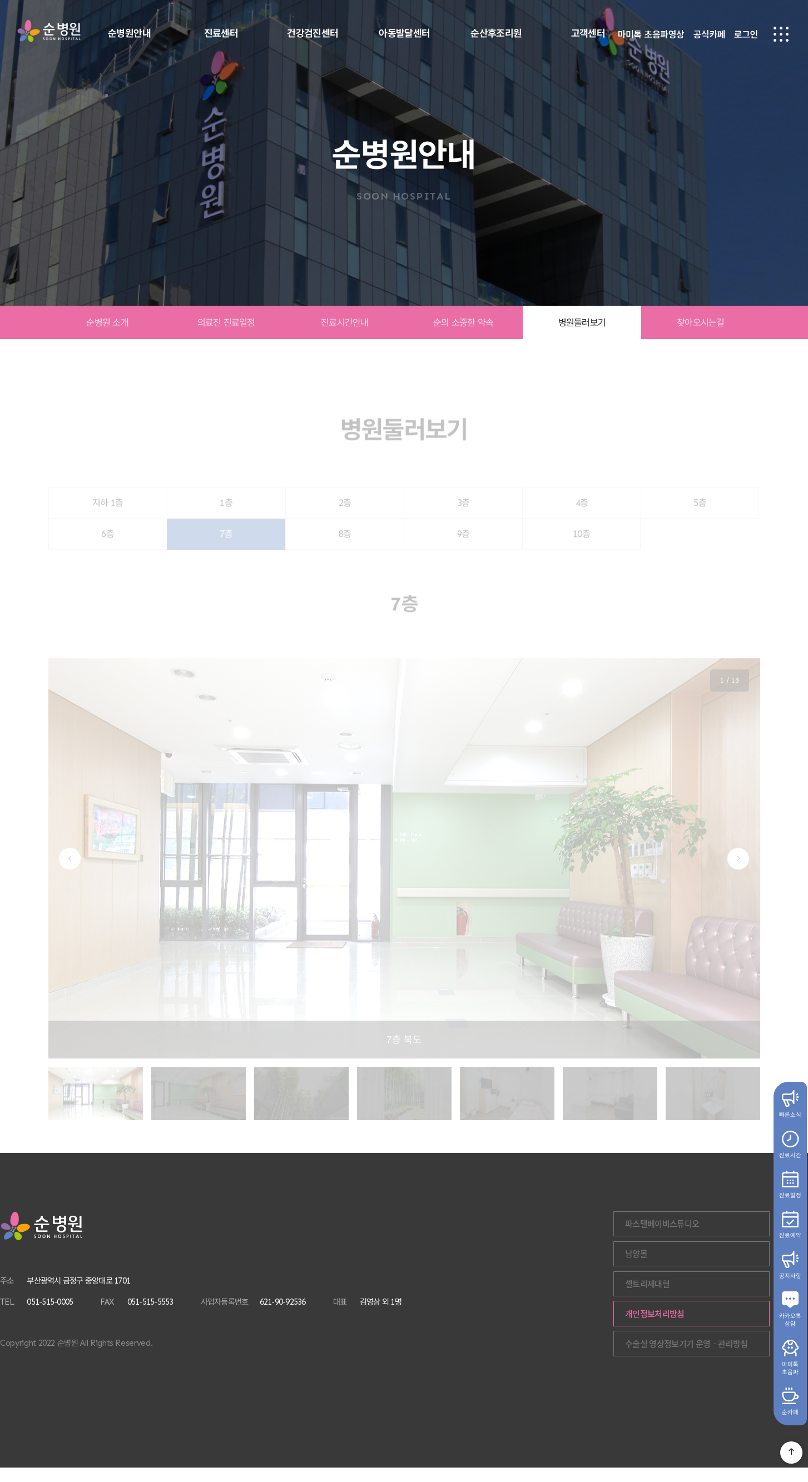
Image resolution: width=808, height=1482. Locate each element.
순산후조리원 (496, 33)
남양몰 (703, 1257)
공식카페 (709, 35)
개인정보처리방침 (721, 1323)
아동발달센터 (404, 33)
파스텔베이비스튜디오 (729, 1225)
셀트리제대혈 (714, 1290)
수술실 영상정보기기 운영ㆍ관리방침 (726, 1356)
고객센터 (588, 33)
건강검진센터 (313, 33)
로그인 (746, 35)
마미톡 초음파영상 (651, 35)
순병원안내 (129, 33)
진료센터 (221, 33)
